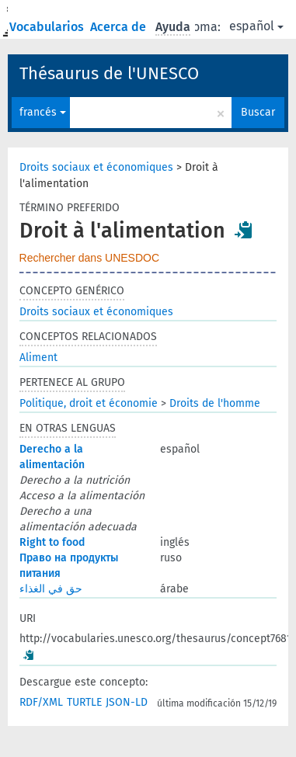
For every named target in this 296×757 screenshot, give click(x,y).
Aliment (38, 357)
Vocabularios (48, 26)
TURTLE (84, 702)
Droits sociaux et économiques (96, 167)
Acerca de (119, 26)
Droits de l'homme (214, 403)
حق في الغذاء (50, 589)
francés (42, 112)
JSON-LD (127, 702)
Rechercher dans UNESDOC (89, 258)
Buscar (258, 112)
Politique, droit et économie (88, 403)
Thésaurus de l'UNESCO (109, 73)
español (256, 26)
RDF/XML (41, 702)
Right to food (52, 542)
